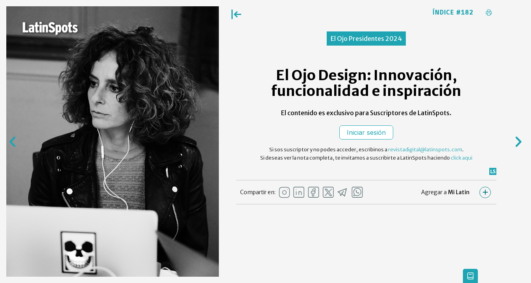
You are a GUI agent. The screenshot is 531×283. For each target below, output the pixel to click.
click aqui (461, 157)
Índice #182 (453, 13)
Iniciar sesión (366, 132)
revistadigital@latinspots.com (425, 149)
